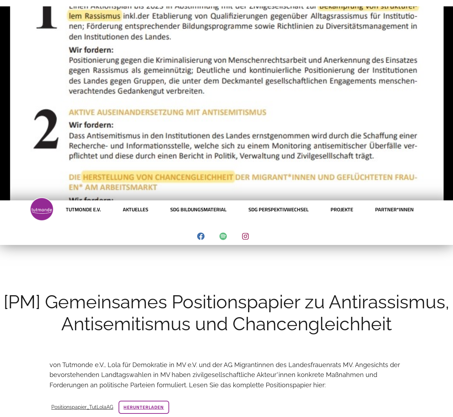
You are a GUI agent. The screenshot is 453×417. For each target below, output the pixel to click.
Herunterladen (144, 407)
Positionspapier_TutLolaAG (82, 407)
